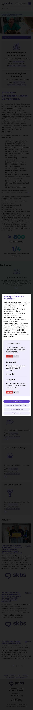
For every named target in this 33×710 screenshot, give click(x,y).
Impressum (16, 413)
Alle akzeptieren (16, 401)
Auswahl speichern (16, 409)
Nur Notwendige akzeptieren (16, 405)
